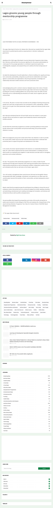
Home (4, 8)
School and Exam (34, 312)
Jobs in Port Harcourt (19, 309)
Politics (35, 309)
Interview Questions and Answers (11, 307)
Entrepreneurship (15, 218)
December (27, 486)
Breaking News (7, 302)
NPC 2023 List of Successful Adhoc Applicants (21, 354)
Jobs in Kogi (38, 307)
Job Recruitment (23, 307)
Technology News (14, 314)
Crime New (31, 302)
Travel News (22, 314)
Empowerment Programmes (9, 304)
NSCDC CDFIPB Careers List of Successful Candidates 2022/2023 (25, 347)
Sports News (43, 312)
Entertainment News (21, 304)
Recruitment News (7, 312)
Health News (45, 304)
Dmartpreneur (26, 3)
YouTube (37, 314)
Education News (45, 302)
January (27, 483)
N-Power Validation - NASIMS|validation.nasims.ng (22, 326)
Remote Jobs (16, 312)
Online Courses (28, 309)
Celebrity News (23, 302)
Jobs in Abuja (31, 307)
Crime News (37, 302)
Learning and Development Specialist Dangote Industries (24, 333)
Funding (39, 304)
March (27, 479)
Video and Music (30, 314)
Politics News (24, 218)
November (27, 488)
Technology (6, 314)
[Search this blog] (20, 468)
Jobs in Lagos (45, 307)
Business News (9, 8)
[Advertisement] (26, 281)
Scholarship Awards (25, 312)
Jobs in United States (8, 309)
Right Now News (20, 235)
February (27, 481)
